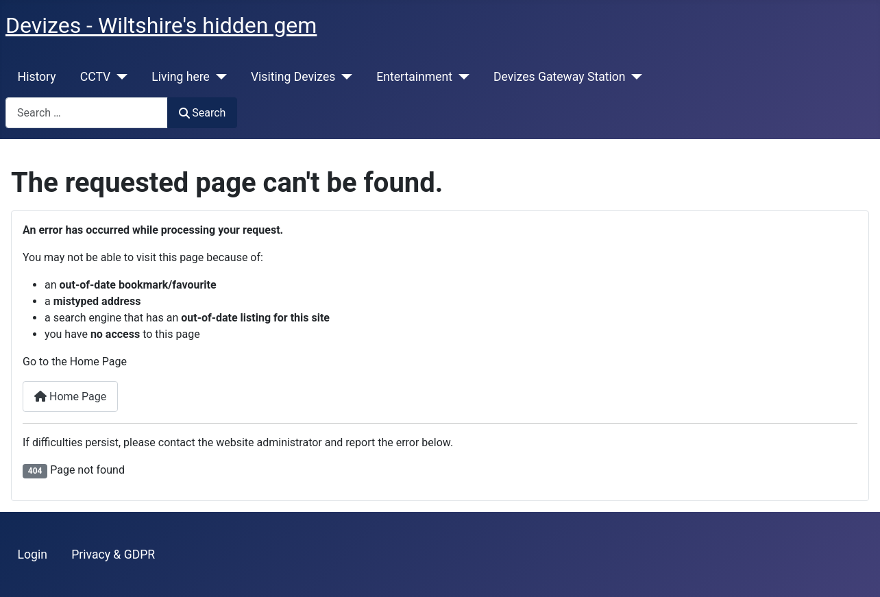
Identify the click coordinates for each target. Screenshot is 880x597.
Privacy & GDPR (113, 554)
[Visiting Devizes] (343, 77)
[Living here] (218, 77)
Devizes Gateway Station (559, 77)
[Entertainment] (460, 77)
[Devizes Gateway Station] (634, 77)
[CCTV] (118, 77)
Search (202, 112)
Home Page (70, 396)
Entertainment (414, 77)
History (37, 77)
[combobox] (86, 112)
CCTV (95, 77)
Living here (180, 77)
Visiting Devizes (293, 77)
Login (32, 554)
